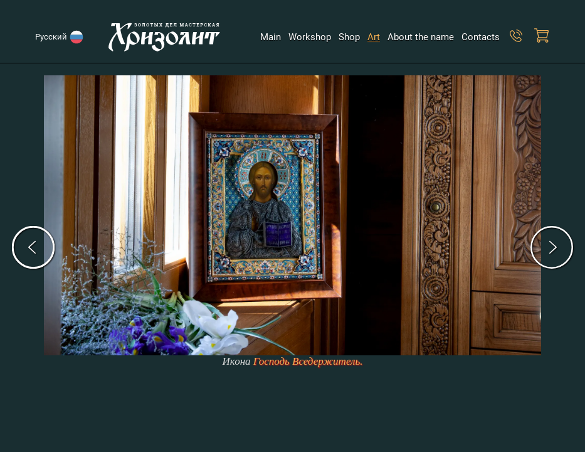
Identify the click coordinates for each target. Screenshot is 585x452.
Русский (53, 36)
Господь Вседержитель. (308, 361)
